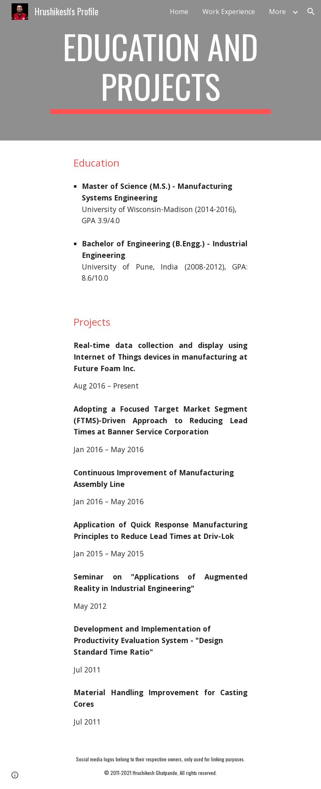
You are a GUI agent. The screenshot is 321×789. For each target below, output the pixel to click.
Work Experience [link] (228, 11)
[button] (311, 11)
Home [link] (179, 11)
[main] (160, 70)
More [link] (277, 11)
